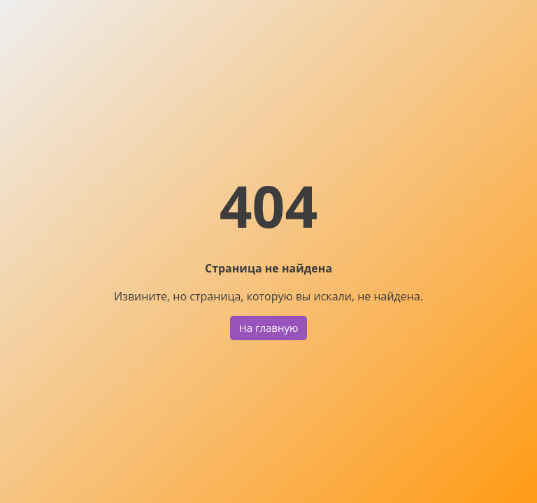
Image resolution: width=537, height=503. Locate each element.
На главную (269, 328)
